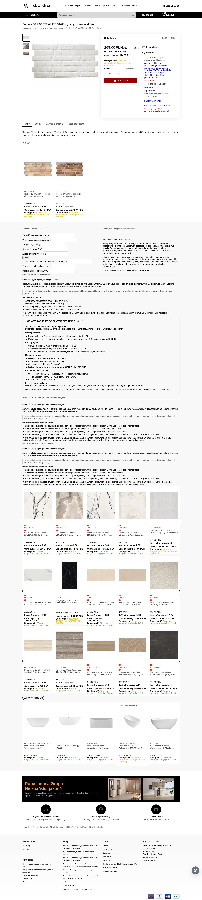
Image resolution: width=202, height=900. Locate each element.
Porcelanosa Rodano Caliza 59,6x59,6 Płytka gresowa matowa (164, 531)
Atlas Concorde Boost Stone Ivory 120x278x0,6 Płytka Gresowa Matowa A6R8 (100, 604)
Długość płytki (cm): (31, 244)
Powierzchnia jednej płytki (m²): (36, 266)
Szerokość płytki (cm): (32, 249)
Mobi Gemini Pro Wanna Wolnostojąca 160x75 (34, 747)
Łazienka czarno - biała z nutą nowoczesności (78, 889)
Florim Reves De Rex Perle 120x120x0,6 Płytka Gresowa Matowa (130, 534)
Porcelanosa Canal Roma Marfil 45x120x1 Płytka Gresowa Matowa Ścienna (37, 671)
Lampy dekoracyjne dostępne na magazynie (37, 870)
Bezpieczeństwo (77, 124)
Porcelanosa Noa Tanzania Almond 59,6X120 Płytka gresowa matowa (132, 673)
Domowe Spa (27, 878)
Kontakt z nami (108, 849)
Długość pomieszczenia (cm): (35, 235)
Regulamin (106, 860)
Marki (115, 6)
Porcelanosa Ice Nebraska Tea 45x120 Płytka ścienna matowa (99, 673)
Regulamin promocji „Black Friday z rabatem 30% (120, 864)
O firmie (105, 846)
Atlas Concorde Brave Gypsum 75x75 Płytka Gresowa (162, 604)
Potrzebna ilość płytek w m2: (35, 271)
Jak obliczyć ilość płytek (73, 6)
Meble (24, 881)
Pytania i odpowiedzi (102, 6)
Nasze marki (107, 853)
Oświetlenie (26, 873)
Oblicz (26, 258)
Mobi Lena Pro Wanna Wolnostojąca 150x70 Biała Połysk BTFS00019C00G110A (132, 747)
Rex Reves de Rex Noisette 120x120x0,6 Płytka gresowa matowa (67, 534)
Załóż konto (26, 849)
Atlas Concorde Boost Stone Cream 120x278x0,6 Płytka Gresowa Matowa (130, 604)
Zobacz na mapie (149, 860)
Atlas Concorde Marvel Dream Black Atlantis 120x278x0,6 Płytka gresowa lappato (69, 601)
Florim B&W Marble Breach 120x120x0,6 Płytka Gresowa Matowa (36, 534)
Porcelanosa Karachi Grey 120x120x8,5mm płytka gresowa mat (163, 673)
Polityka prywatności (110, 868)
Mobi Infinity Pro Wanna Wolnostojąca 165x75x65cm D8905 (161, 747)
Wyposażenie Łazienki (30, 876)
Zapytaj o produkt (54, 124)
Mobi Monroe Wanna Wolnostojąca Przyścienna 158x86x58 (97, 747)
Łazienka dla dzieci (69, 886)
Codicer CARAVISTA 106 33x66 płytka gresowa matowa (68, 195)
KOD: (164, 38)
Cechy (38, 124)
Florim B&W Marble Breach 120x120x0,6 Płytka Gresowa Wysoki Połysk (99, 534)
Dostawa (88, 6)
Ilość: (107, 69)
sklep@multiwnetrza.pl (150, 857)
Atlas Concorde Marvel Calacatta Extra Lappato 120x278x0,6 (37, 604)
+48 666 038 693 (148, 851)
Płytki (24, 867)
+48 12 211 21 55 (170, 6)
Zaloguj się (26, 846)
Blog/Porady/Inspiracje (129, 6)
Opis (27, 124)
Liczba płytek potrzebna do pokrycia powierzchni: (44, 262)
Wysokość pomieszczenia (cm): (36, 240)
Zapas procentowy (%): (33, 254)
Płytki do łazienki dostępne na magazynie (36, 864)
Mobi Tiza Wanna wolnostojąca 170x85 (68, 747)
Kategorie (34, 15)
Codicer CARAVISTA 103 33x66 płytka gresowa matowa (37, 195)
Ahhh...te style (67, 882)
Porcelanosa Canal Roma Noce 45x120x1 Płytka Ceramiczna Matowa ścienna (68, 671)
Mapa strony (107, 857)
